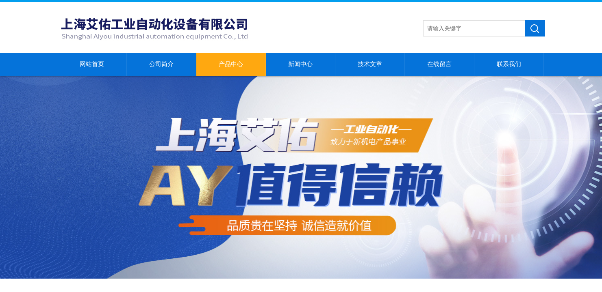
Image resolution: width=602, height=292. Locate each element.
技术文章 (370, 64)
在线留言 (439, 64)
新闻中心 (300, 64)
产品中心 (231, 64)
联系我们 (509, 64)
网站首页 (92, 64)
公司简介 (161, 64)
